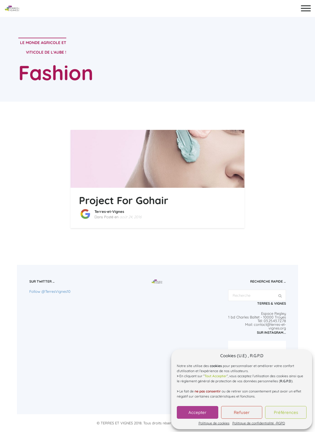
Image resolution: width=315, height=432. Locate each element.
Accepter (197, 412)
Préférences (286, 412)
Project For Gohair (123, 200)
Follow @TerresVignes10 (50, 291)
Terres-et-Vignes (109, 211)
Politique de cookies (214, 423)
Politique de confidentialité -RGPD (258, 423)
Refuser (242, 412)
